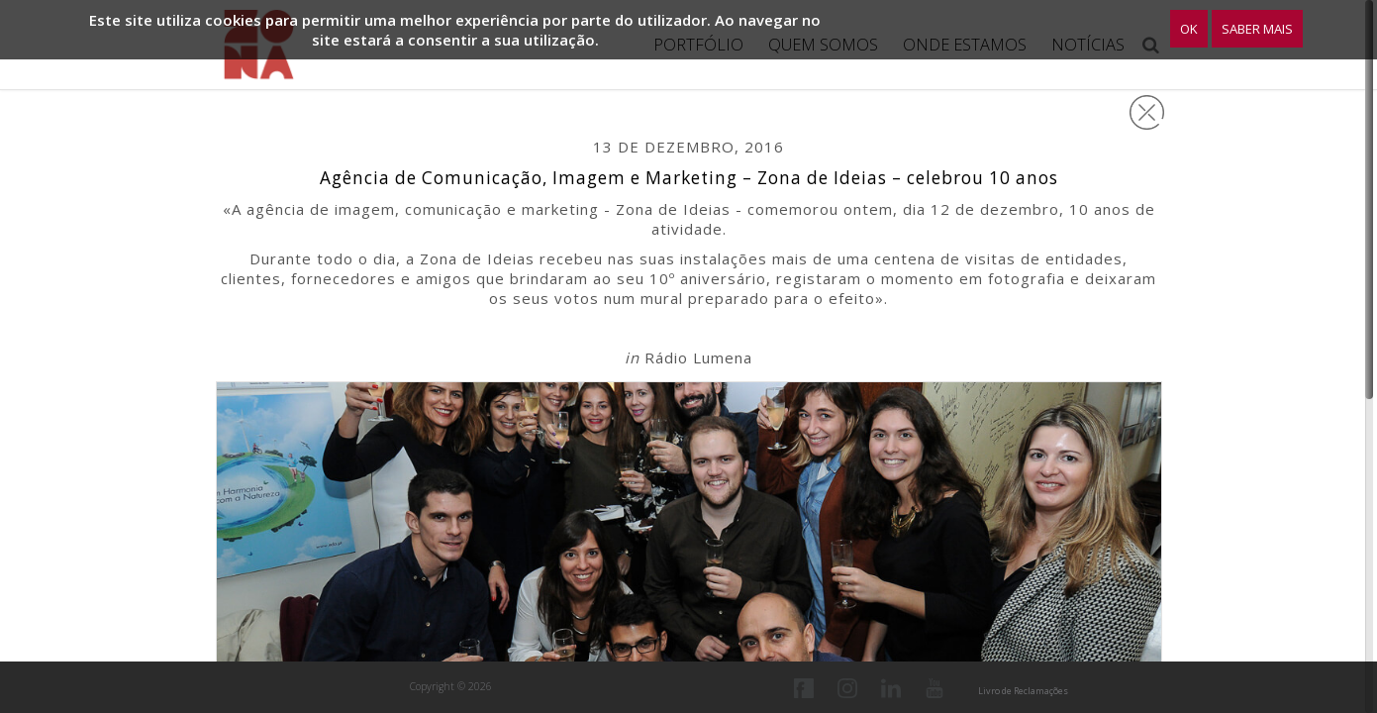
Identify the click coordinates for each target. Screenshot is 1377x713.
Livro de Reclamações (1023, 690)
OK (1189, 29)
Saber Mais (1257, 29)
